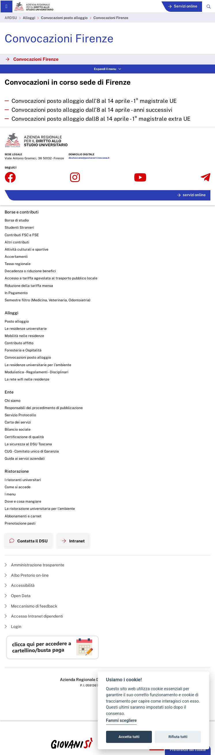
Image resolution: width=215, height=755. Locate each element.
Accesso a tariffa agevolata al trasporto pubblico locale (51, 278)
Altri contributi (17, 242)
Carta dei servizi (18, 422)
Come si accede (18, 487)
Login (13, 626)
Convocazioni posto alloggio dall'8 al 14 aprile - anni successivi (92, 110)
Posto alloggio (17, 321)
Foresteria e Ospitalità (23, 350)
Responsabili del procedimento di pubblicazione (44, 408)
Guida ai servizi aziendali (25, 458)
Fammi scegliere (121, 720)
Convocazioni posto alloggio (64, 18)
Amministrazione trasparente (34, 565)
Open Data (18, 595)
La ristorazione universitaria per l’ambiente (40, 508)
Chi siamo (12, 400)
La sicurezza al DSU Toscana (28, 444)
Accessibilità (20, 585)
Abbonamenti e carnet (23, 516)
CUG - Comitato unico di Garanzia (32, 451)
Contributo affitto (19, 343)
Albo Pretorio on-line (27, 575)
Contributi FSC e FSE (22, 235)
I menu (10, 494)
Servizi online (182, 6)
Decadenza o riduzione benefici (30, 271)
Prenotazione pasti (20, 523)
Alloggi (29, 18)
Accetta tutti (128, 737)
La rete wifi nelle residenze (27, 379)
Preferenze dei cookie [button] (188, 750)
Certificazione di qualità (24, 437)
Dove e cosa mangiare (23, 501)
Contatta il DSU (29, 541)
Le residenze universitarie (26, 328)
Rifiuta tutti (178, 737)
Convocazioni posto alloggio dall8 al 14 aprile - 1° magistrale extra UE (101, 119)
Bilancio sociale (18, 429)
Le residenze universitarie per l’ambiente (38, 365)
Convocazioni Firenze (110, 18)
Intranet (73, 541)
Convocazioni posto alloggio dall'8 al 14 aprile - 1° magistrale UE (94, 101)
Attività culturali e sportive (26, 249)
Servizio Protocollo (20, 415)
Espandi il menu (107, 69)
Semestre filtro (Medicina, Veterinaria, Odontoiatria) (47, 300)
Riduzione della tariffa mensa (29, 285)
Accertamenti (16, 256)
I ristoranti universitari (23, 480)
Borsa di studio (17, 220)
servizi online (191, 195)
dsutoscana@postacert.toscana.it (89, 157)
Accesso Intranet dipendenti (34, 616)
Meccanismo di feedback (31, 606)
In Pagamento (16, 293)
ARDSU (11, 18)
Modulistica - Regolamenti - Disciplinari (36, 372)
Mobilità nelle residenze (24, 336)
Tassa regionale (18, 264)
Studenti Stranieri (19, 227)
